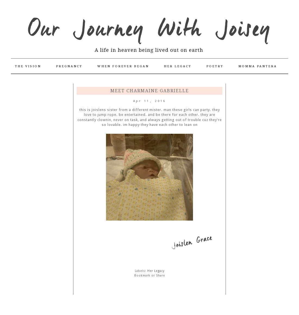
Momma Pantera (257, 66)
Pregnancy (69, 66)
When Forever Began (123, 66)
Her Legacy (177, 66)
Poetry (214, 66)
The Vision (28, 66)
